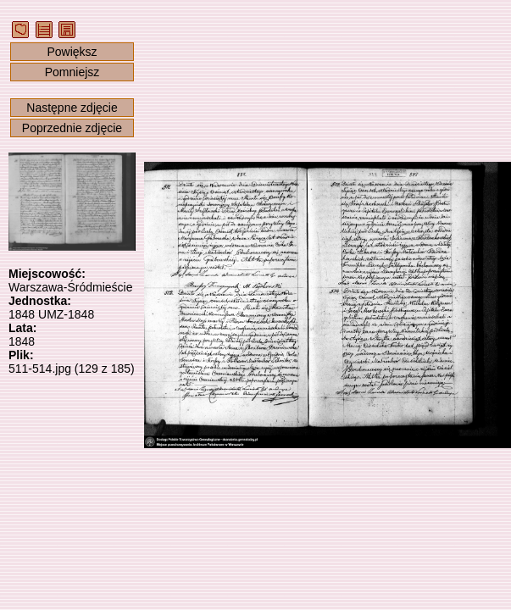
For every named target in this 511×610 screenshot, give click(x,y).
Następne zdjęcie (71, 107)
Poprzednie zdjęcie (72, 128)
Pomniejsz (72, 72)
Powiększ (72, 51)
